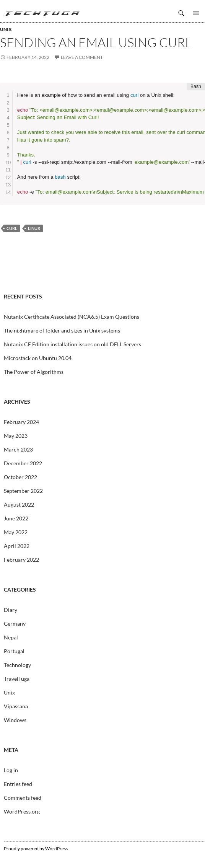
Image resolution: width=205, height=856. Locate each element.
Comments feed (22, 797)
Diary (10, 610)
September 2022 (23, 491)
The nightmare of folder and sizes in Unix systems (62, 330)
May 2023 (16, 435)
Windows (15, 720)
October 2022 (20, 477)
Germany (15, 623)
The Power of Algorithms (33, 371)
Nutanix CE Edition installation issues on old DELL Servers (72, 344)
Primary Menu (196, 13)
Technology (17, 665)
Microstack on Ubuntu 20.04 (38, 358)
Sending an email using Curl (96, 42)
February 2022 (21, 559)
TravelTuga (16, 678)
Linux (34, 228)
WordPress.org (22, 811)
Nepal (11, 637)
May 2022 (16, 532)
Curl (12, 228)
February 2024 (21, 422)
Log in (11, 770)
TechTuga (42, 13)
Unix (6, 29)
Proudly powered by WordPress (36, 848)
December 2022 (23, 463)
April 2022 (16, 546)
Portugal (14, 651)
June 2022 (16, 518)
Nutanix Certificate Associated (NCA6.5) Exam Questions (71, 316)
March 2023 (18, 449)
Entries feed (18, 784)
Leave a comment (82, 57)
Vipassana (16, 706)
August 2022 (19, 504)
